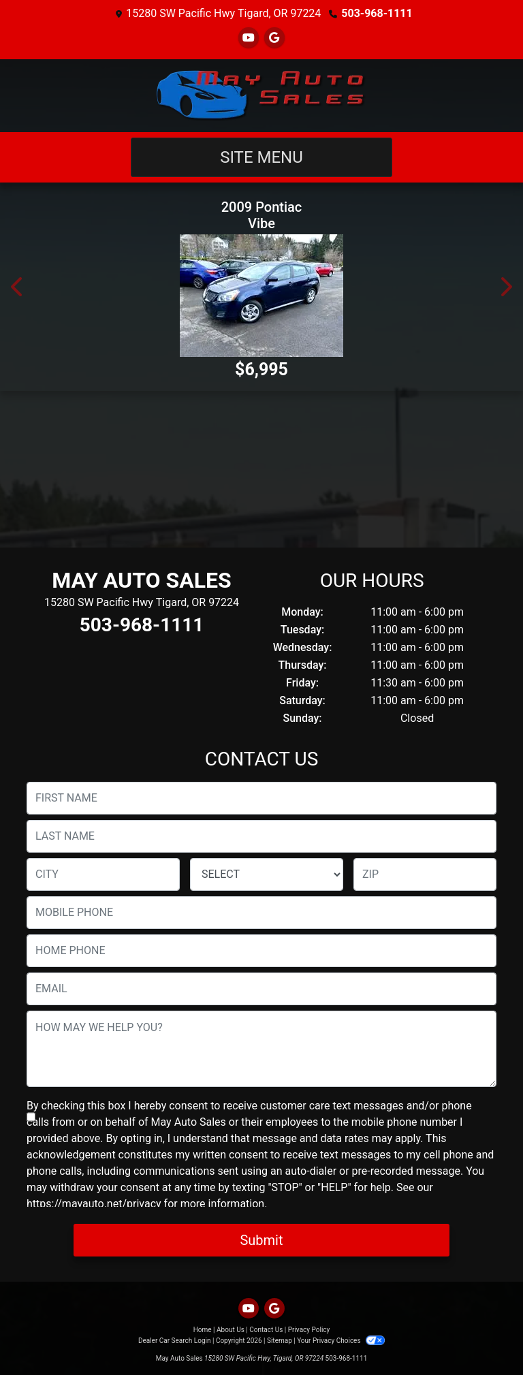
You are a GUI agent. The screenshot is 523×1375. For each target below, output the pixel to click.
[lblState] (266, 874)
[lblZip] (424, 874)
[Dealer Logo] (261, 95)
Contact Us (266, 1329)
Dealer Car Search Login (174, 1340)
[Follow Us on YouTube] (248, 37)
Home (202, 1329)
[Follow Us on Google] (274, 37)
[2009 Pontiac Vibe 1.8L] (261, 295)
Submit (261, 1240)
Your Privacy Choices (341, 1340)
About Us (230, 1329)
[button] (18, 286)
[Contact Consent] (31, 1117)
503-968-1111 (376, 13)
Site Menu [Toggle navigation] (261, 157)
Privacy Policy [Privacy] (309, 1329)
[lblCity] (103, 874)
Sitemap (279, 1340)
